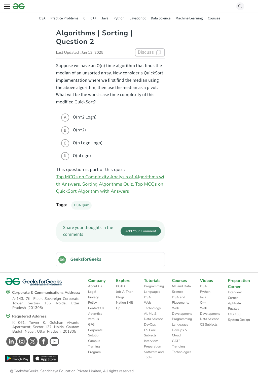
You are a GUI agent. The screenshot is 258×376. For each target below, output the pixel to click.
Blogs (120, 297)
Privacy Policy (93, 300)
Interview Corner (235, 295)
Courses (214, 18)
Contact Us (96, 308)
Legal (92, 292)
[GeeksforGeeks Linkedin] (10, 341)
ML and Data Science (181, 289)
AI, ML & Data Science (153, 316)
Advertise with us (95, 316)
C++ (93, 18)
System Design (239, 319)
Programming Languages (154, 289)
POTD (120, 286)
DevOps (150, 324)
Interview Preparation (152, 344)
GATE (176, 341)
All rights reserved (118, 371)
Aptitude (234, 303)
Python (119, 18)
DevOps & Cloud (179, 333)
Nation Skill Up (124, 305)
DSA (42, 18)
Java (104, 18)
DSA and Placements (180, 300)
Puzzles (233, 308)
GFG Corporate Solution (95, 330)
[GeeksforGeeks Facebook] (43, 341)
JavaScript (138, 18)
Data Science (160, 18)
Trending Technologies (181, 349)
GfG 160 (234, 314)
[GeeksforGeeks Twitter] (32, 341)
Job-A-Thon (124, 292)
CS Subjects (209, 324)
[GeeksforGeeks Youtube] (53, 341)
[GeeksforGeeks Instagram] (21, 341)
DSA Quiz (81, 205)
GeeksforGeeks (85, 259)
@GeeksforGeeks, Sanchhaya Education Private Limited (55, 371)
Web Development (182, 311)
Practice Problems (64, 18)
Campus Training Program (94, 346)
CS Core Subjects (150, 333)
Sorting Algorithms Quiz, (108, 184)
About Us (95, 286)
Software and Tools (154, 355)
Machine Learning (189, 18)
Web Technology (152, 305)
